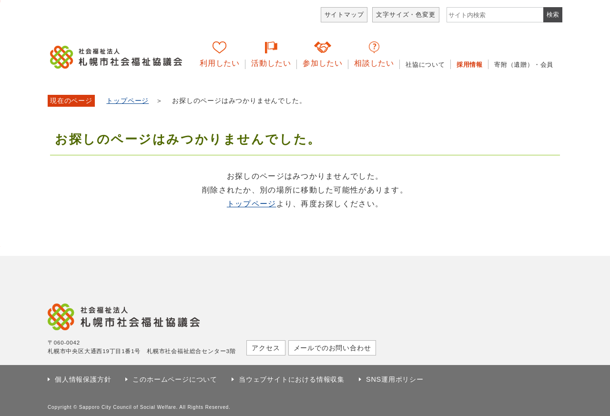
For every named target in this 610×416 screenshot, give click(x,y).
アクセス (266, 348)
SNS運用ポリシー (395, 379)
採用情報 (470, 64)
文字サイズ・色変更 (405, 14)
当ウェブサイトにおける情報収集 (292, 379)
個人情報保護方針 (83, 379)
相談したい (374, 63)
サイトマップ (344, 14)
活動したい (271, 63)
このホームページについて (174, 379)
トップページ (127, 100)
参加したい (323, 63)
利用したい (220, 63)
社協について (425, 64)
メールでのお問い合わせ (332, 348)
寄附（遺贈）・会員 (523, 64)
